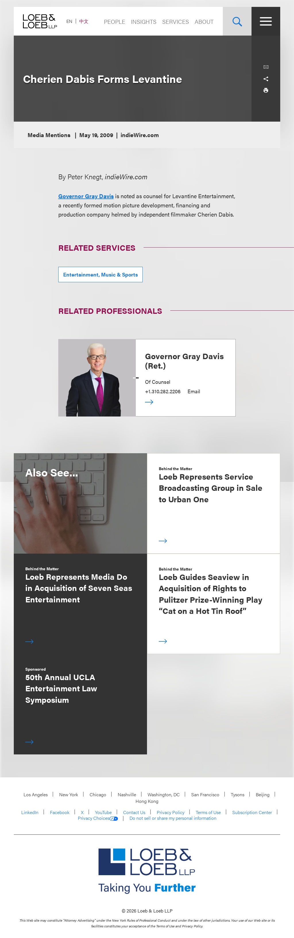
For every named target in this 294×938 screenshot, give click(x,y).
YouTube (103, 812)
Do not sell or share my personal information (172, 818)
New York (68, 794)
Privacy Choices (98, 818)
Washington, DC (164, 794)
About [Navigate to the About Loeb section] (204, 21)
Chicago (98, 794)
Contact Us (134, 812)
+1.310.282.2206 (163, 391)
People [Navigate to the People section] (114, 21)
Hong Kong (147, 801)
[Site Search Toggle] (237, 21)
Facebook (59, 812)
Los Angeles (36, 794)
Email (193, 391)
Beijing (263, 794)
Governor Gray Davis (86, 196)
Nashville (127, 794)
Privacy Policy (170, 812)
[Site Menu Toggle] (266, 21)
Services (175, 21)
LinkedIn (29, 812)
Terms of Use (208, 812)
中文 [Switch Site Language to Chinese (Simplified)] (83, 21)
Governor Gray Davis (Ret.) (184, 360)
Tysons (237, 794)
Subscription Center (252, 812)
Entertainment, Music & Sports (100, 274)
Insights (143, 21)
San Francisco (205, 794)
